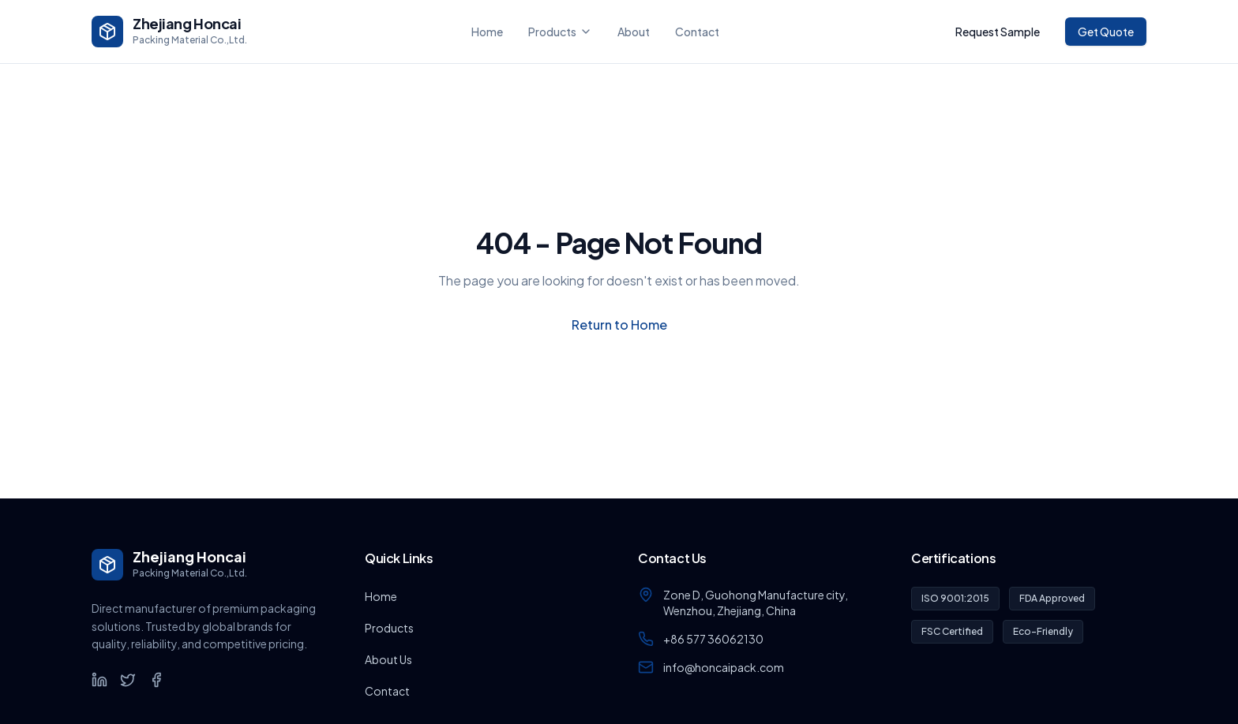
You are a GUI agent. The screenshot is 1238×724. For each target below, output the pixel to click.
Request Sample (997, 31)
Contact (697, 31)
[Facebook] (156, 680)
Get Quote (1106, 31)
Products (560, 31)
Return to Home (619, 324)
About (633, 31)
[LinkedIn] (99, 680)
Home (487, 31)
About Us (388, 659)
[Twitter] (128, 680)
